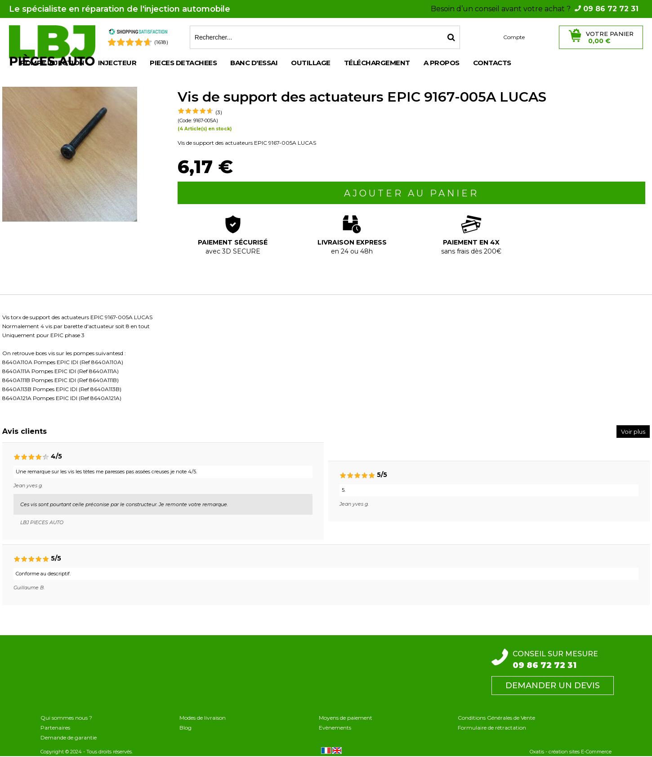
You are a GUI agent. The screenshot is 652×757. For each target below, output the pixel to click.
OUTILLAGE (310, 62)
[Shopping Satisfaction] (138, 33)
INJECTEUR (117, 62)
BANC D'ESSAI (253, 62)
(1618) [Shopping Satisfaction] (161, 42)
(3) (218, 112)
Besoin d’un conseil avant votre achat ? (535, 8)
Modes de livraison (202, 717)
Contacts (492, 62)
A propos (442, 62)
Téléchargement (377, 62)
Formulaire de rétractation (492, 727)
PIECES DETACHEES (183, 62)
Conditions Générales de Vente (496, 717)
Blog (185, 727)
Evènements (335, 727)
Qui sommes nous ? (66, 717)
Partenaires (55, 727)
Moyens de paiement (345, 717)
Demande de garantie (68, 737)
